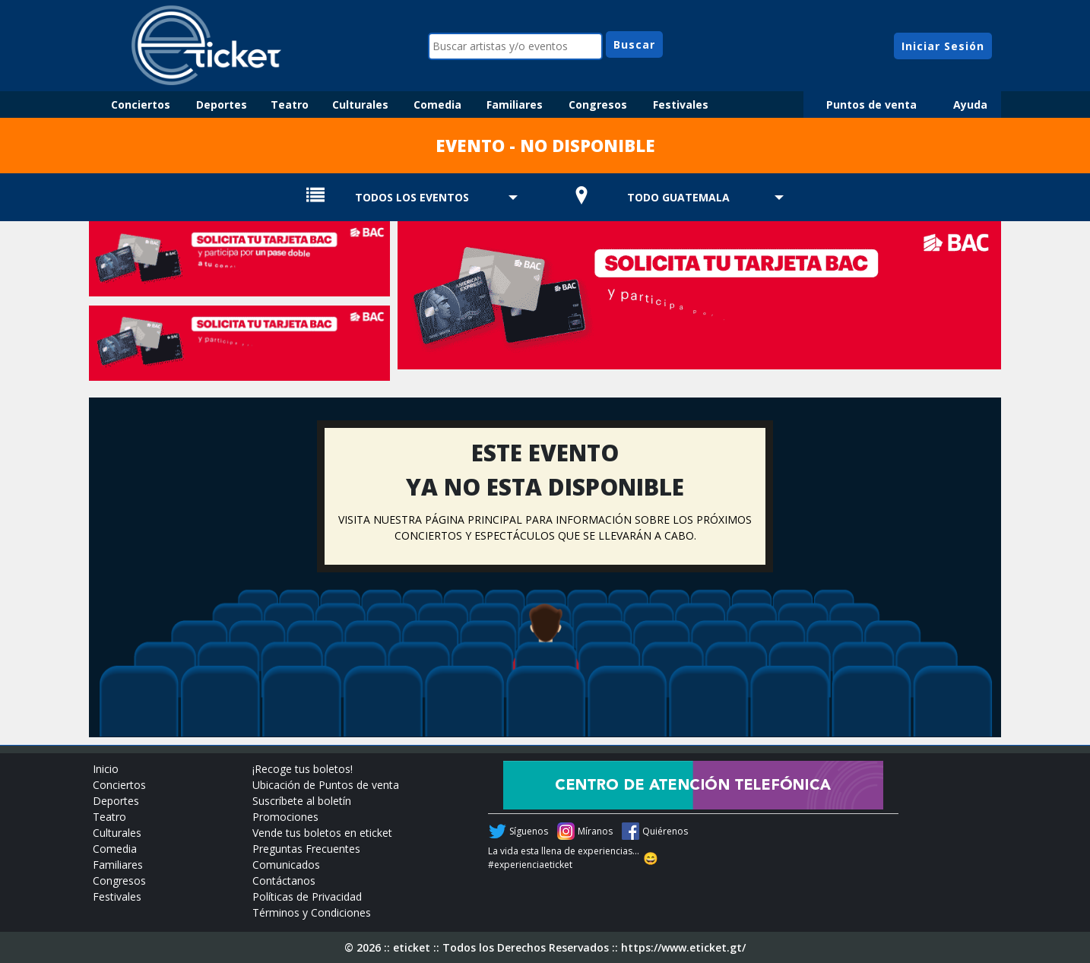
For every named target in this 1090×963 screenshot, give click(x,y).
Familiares (514, 104)
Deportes (221, 104)
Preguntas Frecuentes (306, 848)
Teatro (290, 104)
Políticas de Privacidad (307, 896)
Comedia (437, 104)
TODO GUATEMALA (678, 197)
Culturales (360, 104)
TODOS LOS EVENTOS (412, 197)
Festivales (680, 104)
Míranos (595, 831)
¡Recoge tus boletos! (302, 769)
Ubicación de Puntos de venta (325, 785)
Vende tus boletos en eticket (322, 832)
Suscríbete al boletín (301, 801)
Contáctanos (283, 880)
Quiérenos (665, 831)
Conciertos (140, 104)
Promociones (285, 816)
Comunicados (286, 864)
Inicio (106, 769)
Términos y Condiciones (311, 912)
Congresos (598, 104)
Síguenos (528, 831)
